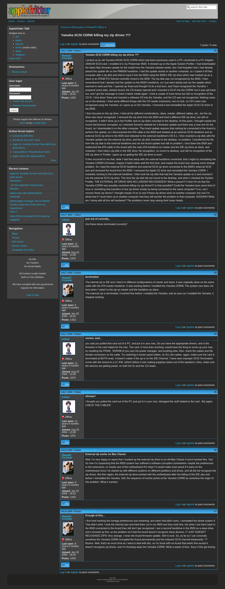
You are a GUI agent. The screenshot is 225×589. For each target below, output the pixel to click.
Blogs (15, 233)
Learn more (15, 58)
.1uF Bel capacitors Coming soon (26, 185)
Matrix (18, 40)
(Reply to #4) (89, 392)
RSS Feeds (17, 241)
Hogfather (15, 219)
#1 (215, 50)
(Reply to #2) (89, 272)
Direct (23, 123)
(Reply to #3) (89, 334)
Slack (18, 51)
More (53, 160)
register (74, 44)
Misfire (18, 47)
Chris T (13, 212)
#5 (215, 392)
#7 (215, 511)
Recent (31, 21)
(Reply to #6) (89, 511)
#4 (215, 334)
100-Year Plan (199, 21)
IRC (17, 37)
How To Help (182, 21)
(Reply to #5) (89, 450)
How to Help (33, 295)
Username (15, 85)
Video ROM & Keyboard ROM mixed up (29, 216)
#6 (215, 450)
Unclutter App (39, 123)
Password (15, 93)
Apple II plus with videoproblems (29, 156)
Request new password (24, 105)
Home (11, 21)
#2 (215, 214)
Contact (213, 21)
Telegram (20, 54)
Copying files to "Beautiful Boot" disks (31, 152)
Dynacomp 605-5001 (23, 136)
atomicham (15, 180)
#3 (215, 272)
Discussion (78, 27)
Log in (63, 44)
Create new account (23, 101)
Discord (19, 44)
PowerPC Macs (95, 27)
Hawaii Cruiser (67, 57)
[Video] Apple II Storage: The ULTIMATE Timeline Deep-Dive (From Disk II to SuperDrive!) (30, 204)
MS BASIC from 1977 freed (26, 140)
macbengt (15, 196)
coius (66, 219)
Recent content (19, 72)
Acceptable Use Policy (23, 250)
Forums (21, 21)
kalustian (14, 188)
